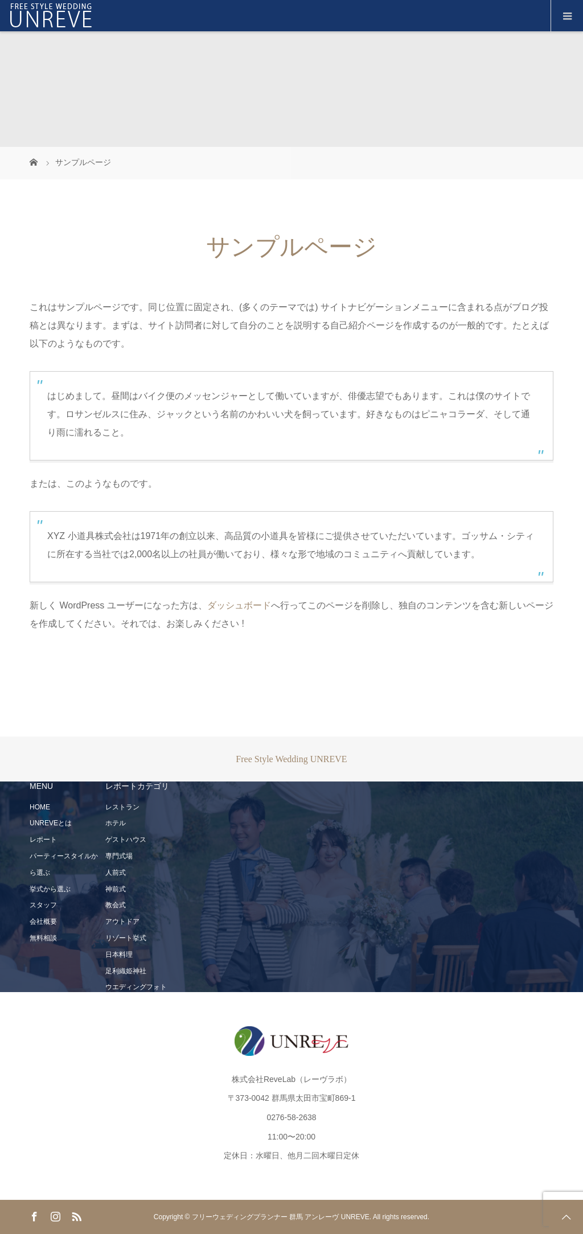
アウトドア (122, 922)
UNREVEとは (51, 823)
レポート (43, 840)
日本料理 (119, 955)
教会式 (115, 905)
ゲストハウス (125, 840)
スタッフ (43, 905)
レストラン (122, 807)
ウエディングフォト (136, 987)
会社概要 (43, 922)
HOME (40, 807)
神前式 (115, 889)
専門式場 (119, 856)
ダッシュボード (239, 605)
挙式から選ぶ (50, 889)
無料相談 (43, 938)
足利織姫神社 (125, 971)
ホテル (115, 823)
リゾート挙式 (125, 938)
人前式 (115, 873)
